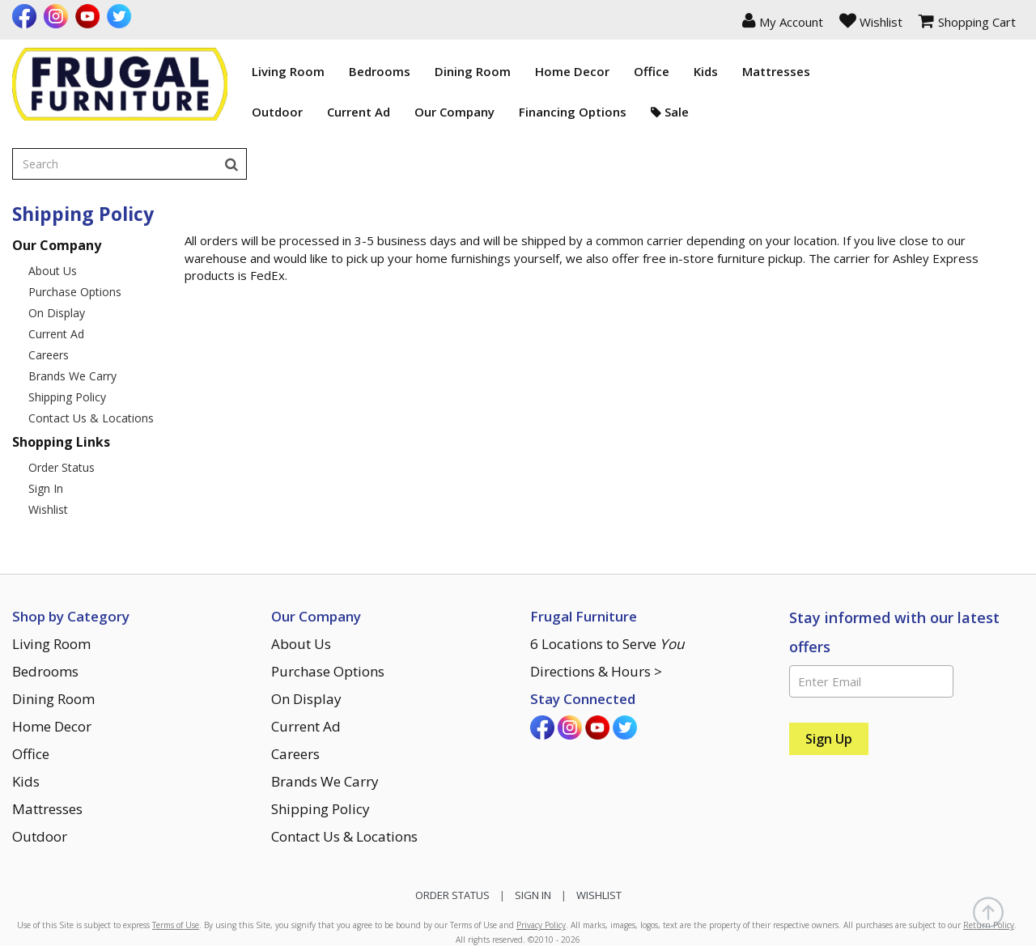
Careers (48, 291)
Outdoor (210, 112)
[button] (782, 20)
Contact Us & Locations (91, 354)
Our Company (387, 112)
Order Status (61, 403)
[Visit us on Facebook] (26, 16)
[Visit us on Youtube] (89, 16)
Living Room (221, 71)
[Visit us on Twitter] (121, 16)
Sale (603, 112)
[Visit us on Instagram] (58, 16)
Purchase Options (74, 227)
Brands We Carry (72, 312)
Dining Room (405, 71)
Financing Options (505, 112)
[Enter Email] (871, 617)
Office (584, 71)
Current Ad (291, 112)
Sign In (45, 424)
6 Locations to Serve (607, 580)
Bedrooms (312, 71)
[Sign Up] (828, 675)
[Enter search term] (892, 72)
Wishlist (48, 445)
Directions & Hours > (596, 607)
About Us (52, 206)
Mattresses (709, 71)
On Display (56, 249)
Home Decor (505, 71)
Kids (638, 71)
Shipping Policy (67, 333)
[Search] (1008, 72)
